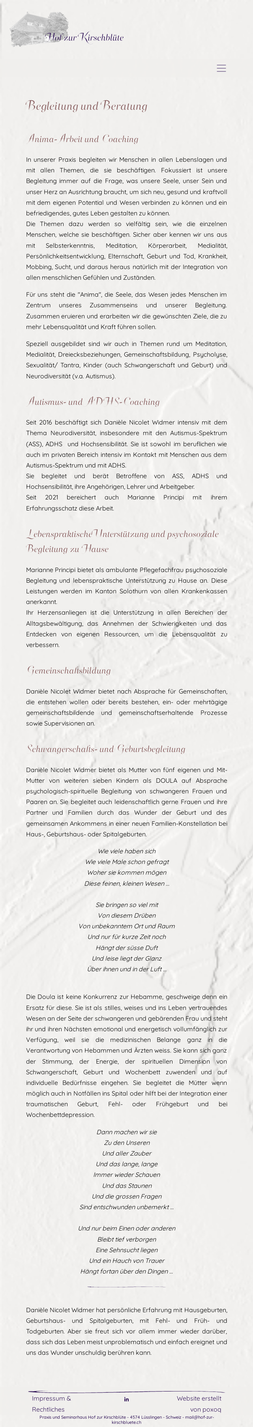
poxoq (211, 1409)
